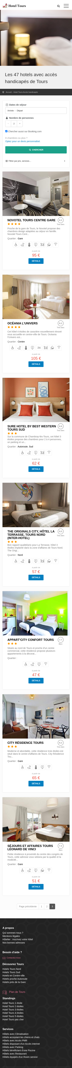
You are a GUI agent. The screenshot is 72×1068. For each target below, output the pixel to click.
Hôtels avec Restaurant (14, 1053)
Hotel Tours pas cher (13, 1019)
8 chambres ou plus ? (16, 138)
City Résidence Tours (25, 742)
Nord (20, 555)
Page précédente (28, 906)
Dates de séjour (15, 104)
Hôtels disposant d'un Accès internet (21, 1044)
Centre (21, 341)
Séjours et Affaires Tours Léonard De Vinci (30, 847)
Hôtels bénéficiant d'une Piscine (18, 1050)
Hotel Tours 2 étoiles (13, 1006)
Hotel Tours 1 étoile (12, 1003)
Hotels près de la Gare (14, 982)
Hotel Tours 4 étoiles (13, 1013)
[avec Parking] (36, 245)
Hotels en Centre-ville (13, 975)
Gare (20, 238)
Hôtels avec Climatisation (15, 1034)
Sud (31, 446)
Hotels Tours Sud (11, 972)
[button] (58, 6)
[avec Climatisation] (29, 245)
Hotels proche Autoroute (14, 979)
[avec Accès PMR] (16, 245)
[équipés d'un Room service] (49, 245)
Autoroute (23, 446)
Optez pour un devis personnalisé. (22, 141)
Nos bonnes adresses (13, 942)
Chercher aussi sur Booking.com (25, 131)
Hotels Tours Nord (11, 969)
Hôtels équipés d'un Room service (20, 1057)
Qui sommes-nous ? (12, 932)
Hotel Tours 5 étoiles (13, 1016)
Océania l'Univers (22, 323)
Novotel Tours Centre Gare (31, 220)
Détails (36, 261)
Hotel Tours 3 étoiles (13, 1009)
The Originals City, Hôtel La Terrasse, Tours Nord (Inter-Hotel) (30, 535)
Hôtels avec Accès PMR (14, 1040)
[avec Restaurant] (42, 245)
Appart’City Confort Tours (30, 639)
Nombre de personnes (19, 118)
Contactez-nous (14, 958)
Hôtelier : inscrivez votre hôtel (17, 939)
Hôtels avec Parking (12, 1047)
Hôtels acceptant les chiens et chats (20, 1037)
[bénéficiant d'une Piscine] (39, 348)
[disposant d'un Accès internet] (56, 245)
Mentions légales (11, 936)
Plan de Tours (17, 992)
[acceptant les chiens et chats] (22, 245)
